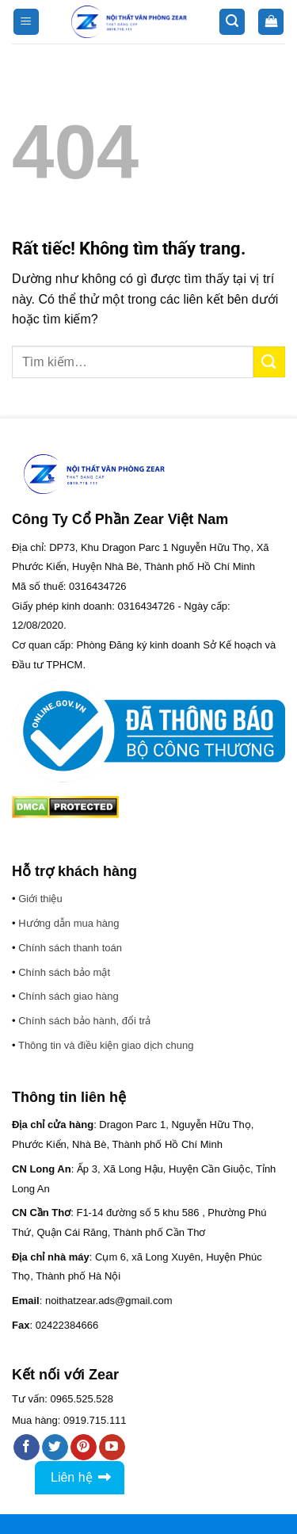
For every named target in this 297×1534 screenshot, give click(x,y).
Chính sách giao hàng (68, 996)
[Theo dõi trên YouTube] (112, 1447)
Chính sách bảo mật (64, 972)
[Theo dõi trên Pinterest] (83, 1447)
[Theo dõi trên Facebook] (26, 1447)
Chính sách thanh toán (70, 948)
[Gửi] (269, 361)
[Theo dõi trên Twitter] (55, 1447)
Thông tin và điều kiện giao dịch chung (106, 1045)
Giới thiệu (40, 899)
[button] (26, 22)
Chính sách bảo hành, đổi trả (84, 1021)
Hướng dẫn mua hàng (68, 923)
